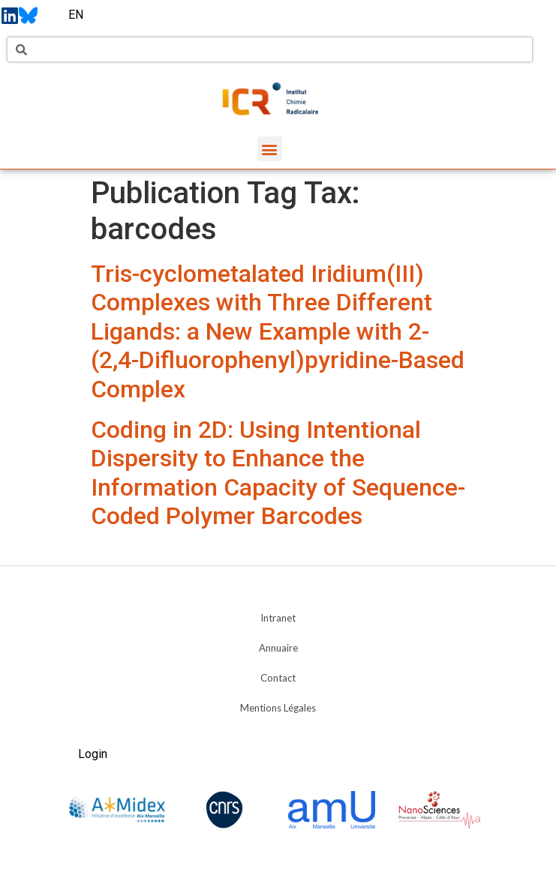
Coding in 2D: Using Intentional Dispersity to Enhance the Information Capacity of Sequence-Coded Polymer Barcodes (278, 472)
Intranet (278, 618)
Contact (278, 678)
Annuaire (278, 648)
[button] (269, 148)
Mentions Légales (278, 708)
